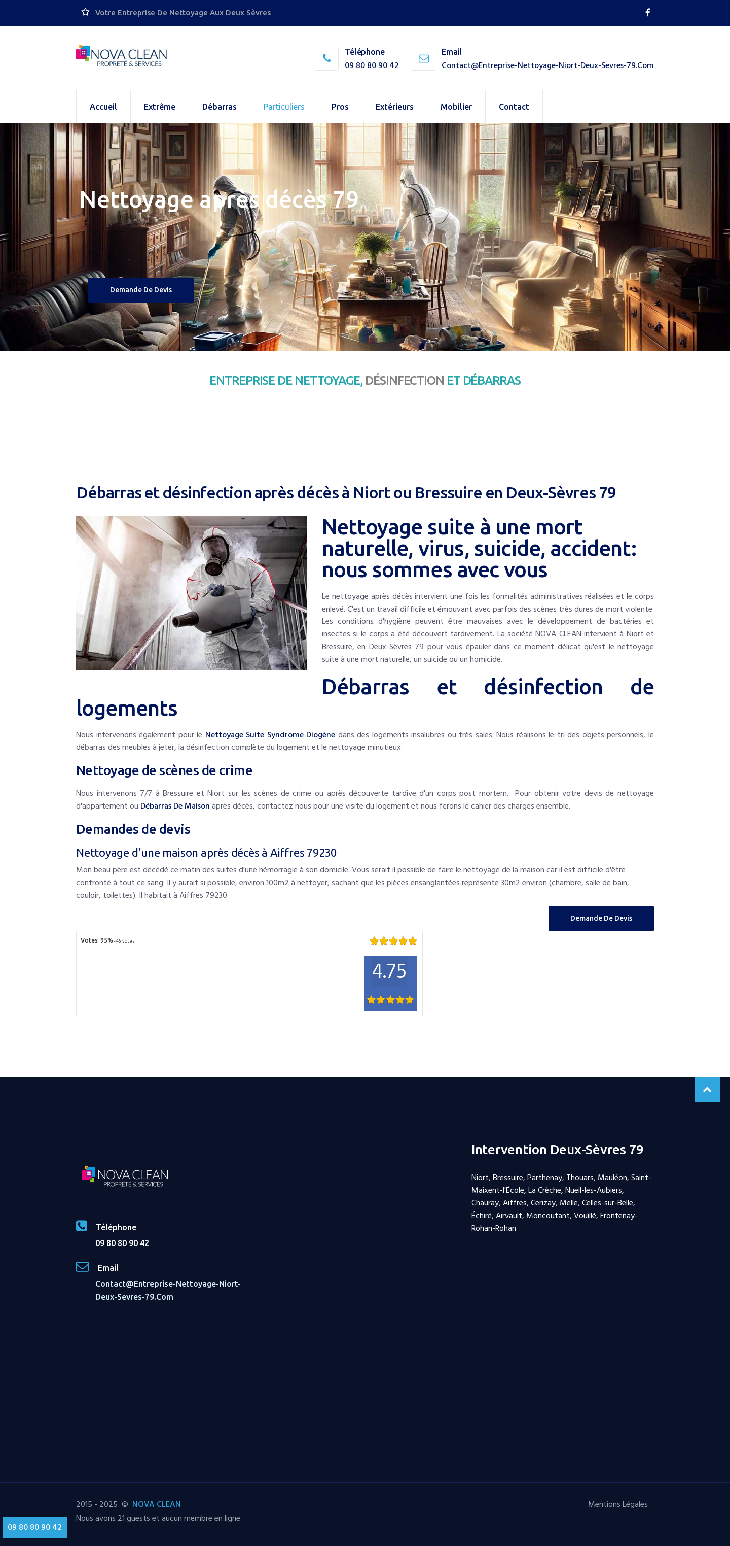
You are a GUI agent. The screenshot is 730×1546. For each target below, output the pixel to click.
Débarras (219, 106)
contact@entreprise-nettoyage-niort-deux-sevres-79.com (548, 65)
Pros (340, 106)
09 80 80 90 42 (372, 65)
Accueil (103, 106)
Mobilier (456, 106)
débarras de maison (175, 806)
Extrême (159, 106)
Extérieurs (395, 106)
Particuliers (284, 106)
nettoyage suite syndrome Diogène (270, 735)
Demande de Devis (601, 918)
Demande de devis (141, 290)
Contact (514, 106)
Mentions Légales (618, 1504)
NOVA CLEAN (156, 1504)
